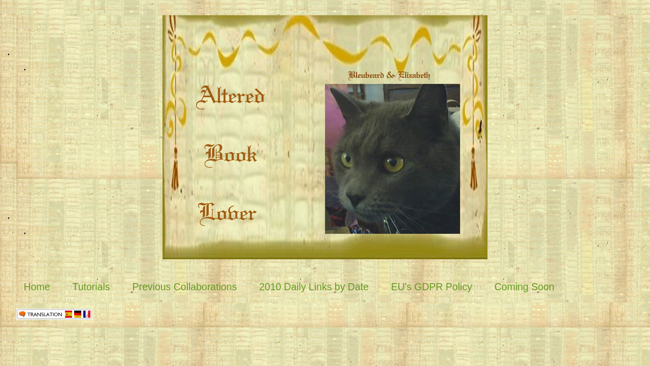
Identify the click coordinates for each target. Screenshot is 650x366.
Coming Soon (525, 286)
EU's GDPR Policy (431, 286)
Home (37, 286)
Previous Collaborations (184, 286)
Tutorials (91, 286)
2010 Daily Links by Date (314, 286)
